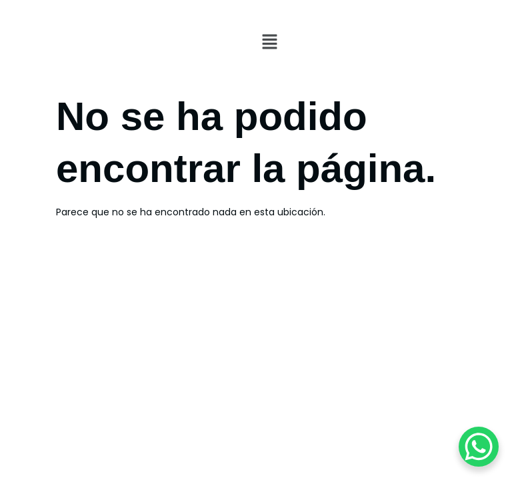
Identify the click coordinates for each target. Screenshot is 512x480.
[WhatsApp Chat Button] (479, 447)
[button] (384, 42)
